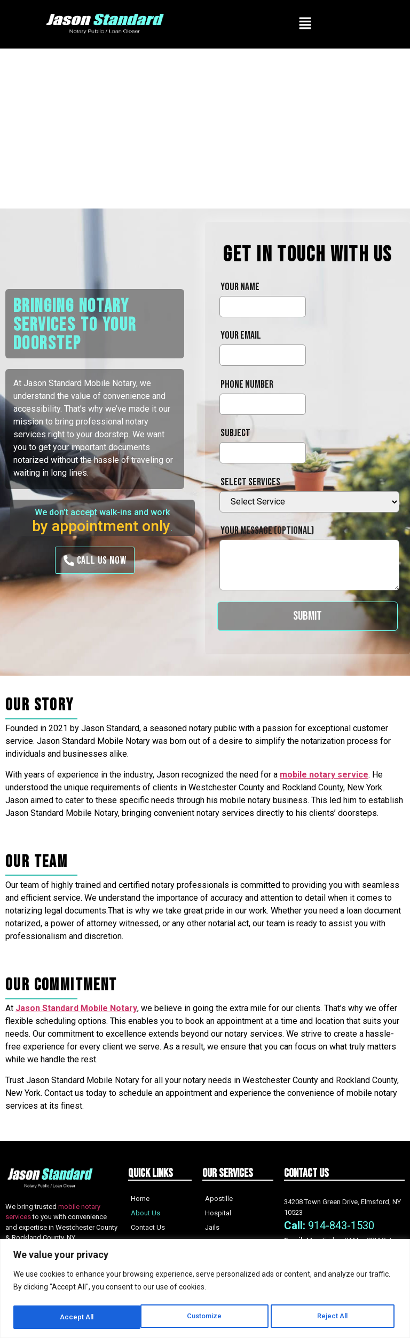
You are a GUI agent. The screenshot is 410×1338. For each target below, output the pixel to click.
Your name (239, 287)
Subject (235, 433)
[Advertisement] (205, 128)
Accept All (334, 1317)
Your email (240, 335)
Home (140, 1199)
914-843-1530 (341, 1225)
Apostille (219, 1199)
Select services (250, 482)
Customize (77, 1317)
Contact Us (148, 1227)
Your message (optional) (267, 530)
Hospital (218, 1213)
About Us (145, 1213)
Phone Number (246, 384)
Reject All (206, 1317)
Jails (212, 1227)
